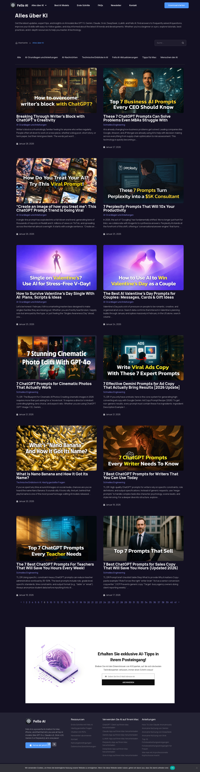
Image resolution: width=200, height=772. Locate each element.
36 (154, 602)
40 (171, 602)
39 (167, 602)
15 (69, 602)
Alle (19, 57)
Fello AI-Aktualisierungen (125, 57)
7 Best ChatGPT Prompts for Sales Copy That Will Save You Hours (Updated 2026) (140, 566)
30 (130, 602)
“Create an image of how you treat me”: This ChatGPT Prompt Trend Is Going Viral (56, 208)
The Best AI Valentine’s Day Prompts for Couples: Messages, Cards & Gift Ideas (139, 295)
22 (96, 602)
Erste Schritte (83, 5)
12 (58, 602)
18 (81, 602)
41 (175, 602)
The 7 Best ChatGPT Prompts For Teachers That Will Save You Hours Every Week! (55, 566)
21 (92, 602)
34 (146, 602)
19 (84, 602)
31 (134, 602)
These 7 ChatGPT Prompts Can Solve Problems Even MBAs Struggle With (137, 118)
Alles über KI (39, 5)
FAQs (100, 5)
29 (126, 602)
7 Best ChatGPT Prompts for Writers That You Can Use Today (140, 475)
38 (163, 602)
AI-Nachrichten (70, 57)
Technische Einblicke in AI (95, 57)
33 (142, 602)
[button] (176, 5)
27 (117, 602)
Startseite (21, 42)
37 (159, 602)
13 (62, 602)
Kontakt (133, 5)
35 (150, 602)
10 (51, 602)
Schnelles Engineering (114, 124)
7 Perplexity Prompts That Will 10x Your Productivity (139, 208)
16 (73, 602)
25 (109, 602)
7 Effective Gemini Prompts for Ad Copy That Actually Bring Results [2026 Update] (141, 385)
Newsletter (116, 5)
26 (113, 602)
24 (104, 602)
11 (54, 602)
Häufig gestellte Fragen (53, 482)
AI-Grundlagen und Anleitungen (41, 57)
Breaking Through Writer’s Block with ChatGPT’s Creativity (50, 118)
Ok (172, 768)
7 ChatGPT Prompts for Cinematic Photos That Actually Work (54, 385)
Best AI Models (61, 5)
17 (77, 602)
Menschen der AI (169, 57)
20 (88, 602)
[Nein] (196, 768)
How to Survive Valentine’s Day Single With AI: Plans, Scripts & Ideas (55, 295)
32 (138, 602)
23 (100, 602)
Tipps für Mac (149, 57)
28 (121, 602)
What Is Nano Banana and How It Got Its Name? (52, 475)
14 (65, 602)
